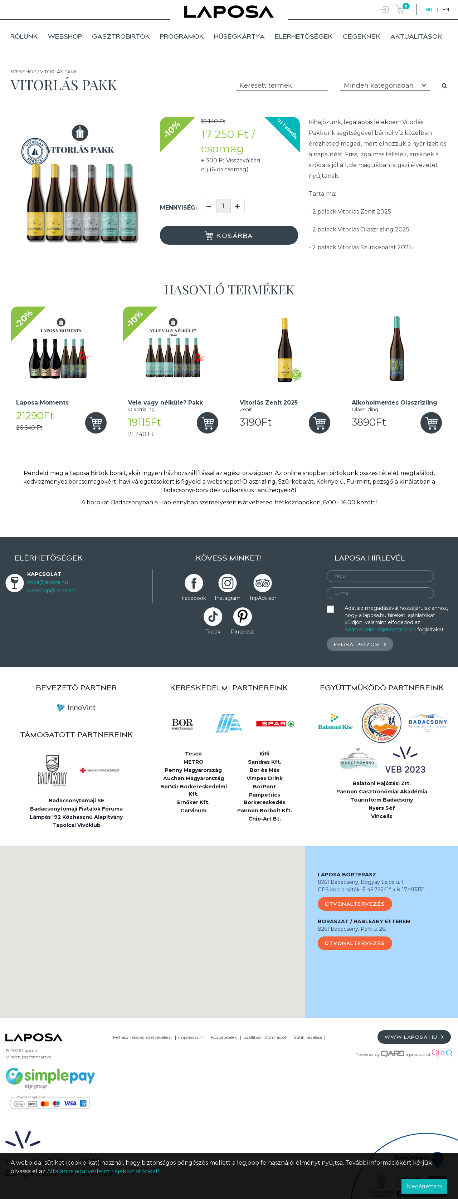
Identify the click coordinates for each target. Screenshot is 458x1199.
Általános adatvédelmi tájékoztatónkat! (103, 1171)
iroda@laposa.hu (47, 582)
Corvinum (193, 810)
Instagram (227, 598)
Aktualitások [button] (416, 36)
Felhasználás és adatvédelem (142, 1037)
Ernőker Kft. (193, 802)
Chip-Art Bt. (264, 819)
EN (446, 9)
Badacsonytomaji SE (76, 800)
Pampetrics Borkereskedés (265, 799)
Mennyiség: (178, 207)
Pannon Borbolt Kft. (264, 810)
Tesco (193, 753)
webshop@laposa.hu (53, 590)
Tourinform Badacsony (381, 800)
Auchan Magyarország (193, 778)
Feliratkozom (360, 644)
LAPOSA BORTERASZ (347, 874)
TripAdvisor (262, 598)
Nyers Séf (382, 808)
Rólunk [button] (24, 36)
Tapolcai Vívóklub (76, 825)
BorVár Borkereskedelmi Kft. (193, 790)
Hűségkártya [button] (239, 36)
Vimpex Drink (265, 778)
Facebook (193, 598)
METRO (194, 762)
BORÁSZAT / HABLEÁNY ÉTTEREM (364, 921)
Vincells (381, 816)
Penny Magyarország (193, 770)
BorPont (264, 786)
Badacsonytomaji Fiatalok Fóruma (76, 809)
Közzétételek (224, 1037)
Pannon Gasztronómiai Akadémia (381, 791)
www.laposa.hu (414, 1036)
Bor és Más (264, 770)
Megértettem (424, 1186)
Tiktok (212, 631)
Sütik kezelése (308, 1037)
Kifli (264, 753)
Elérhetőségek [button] (304, 36)
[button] (152, 925)
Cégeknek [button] (361, 36)
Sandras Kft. (264, 762)
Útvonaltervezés (355, 903)
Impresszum (191, 1037)
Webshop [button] (65, 36)
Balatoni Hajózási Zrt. (381, 783)
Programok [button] (182, 36)
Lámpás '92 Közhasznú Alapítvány (76, 817)
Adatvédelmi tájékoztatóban (380, 629)
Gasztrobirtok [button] (121, 36)
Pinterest (242, 631)
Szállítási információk (265, 1037)
